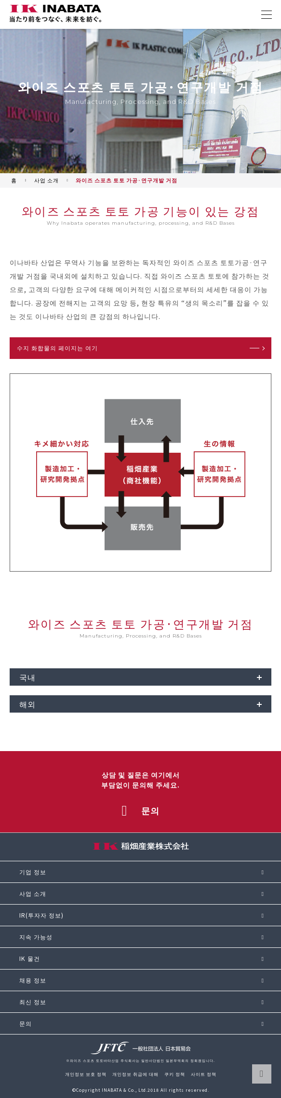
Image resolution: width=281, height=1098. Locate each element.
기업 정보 (32, 871)
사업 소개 (46, 180)
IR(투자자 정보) (41, 915)
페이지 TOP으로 (261, 1074)
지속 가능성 (36, 936)
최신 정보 (32, 1001)
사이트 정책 (203, 1074)
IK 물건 (29, 958)
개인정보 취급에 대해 (135, 1074)
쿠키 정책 (174, 1074)
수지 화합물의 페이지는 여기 (57, 348)
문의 (25, 1023)
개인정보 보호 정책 (86, 1074)
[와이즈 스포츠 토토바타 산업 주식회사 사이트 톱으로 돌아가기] (55, 13)
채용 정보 (32, 980)
